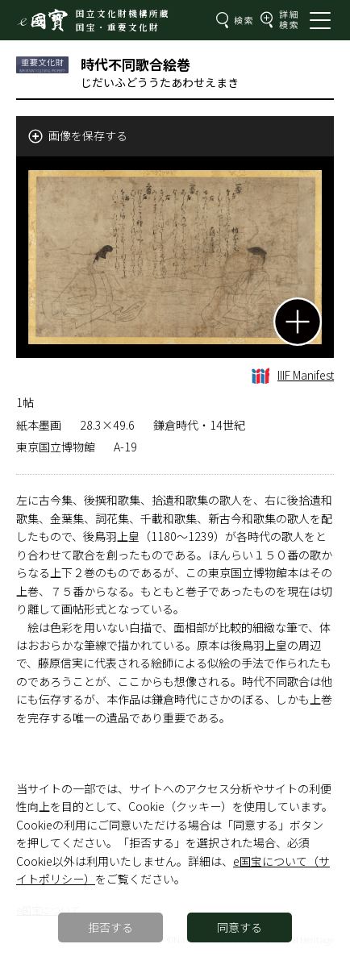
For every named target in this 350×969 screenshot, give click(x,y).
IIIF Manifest (293, 375)
